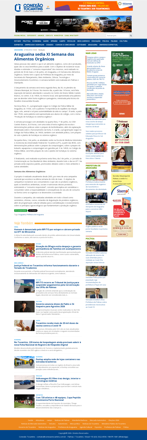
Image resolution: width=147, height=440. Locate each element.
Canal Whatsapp (71, 36)
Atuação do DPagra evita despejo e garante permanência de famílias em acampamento (58, 247)
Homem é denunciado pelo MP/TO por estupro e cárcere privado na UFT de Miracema (47, 230)
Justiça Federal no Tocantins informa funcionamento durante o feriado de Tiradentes (46, 266)
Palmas (114, 41)
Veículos (71, 41)
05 (27, 50)
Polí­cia (105, 41)
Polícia (126, 427)
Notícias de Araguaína (47, 427)
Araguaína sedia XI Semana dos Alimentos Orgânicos (44, 56)
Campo (62, 41)
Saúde (46, 41)
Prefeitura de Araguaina (35, 214)
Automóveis (62, 424)
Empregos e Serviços (34, 45)
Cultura (123, 41)
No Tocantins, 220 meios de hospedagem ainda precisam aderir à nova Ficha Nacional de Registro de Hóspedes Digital (47, 343)
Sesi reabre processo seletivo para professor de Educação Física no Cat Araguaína (96, 135)
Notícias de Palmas (62, 420)
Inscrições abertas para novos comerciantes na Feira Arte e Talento (95, 155)
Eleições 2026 (114, 420)
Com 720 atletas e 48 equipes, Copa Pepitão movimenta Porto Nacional (58, 398)
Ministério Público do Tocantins (114, 424)
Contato (49, 36)
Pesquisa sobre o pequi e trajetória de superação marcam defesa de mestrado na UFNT (96, 60)
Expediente (31, 36)
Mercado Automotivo (98, 420)
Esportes (18, 45)
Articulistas (40, 420)
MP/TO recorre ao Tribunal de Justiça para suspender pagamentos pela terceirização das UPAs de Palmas (57, 285)
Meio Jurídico (83, 41)
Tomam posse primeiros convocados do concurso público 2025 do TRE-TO (96, 77)
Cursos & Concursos (65, 45)
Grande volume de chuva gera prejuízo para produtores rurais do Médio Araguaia (96, 69)
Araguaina (22, 214)
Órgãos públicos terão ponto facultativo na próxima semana (96, 228)
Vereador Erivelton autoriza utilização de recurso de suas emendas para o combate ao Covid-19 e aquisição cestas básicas (96, 258)
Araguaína (92, 45)
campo (49, 420)
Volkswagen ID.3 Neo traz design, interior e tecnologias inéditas (58, 379)
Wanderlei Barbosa (79, 420)
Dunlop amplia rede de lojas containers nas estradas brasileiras (58, 360)
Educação (96, 41)
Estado (17, 41)
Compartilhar (20, 210)
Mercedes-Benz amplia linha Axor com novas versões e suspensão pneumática (95, 96)
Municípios (58, 36)
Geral (16, 227)
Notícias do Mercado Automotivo (33, 424)
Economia (36, 41)
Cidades (49, 45)
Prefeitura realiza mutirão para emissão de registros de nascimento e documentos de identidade (96, 185)
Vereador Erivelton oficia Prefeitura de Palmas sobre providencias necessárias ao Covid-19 (96, 303)
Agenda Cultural (86, 427)
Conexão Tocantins (27, 437)
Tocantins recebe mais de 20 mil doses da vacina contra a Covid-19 (57, 324)
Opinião (54, 41)
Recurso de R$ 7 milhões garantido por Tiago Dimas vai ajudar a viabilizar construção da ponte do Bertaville (97, 86)
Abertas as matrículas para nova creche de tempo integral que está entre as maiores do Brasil (96, 123)
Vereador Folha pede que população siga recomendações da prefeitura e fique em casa (96, 281)
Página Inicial (20, 36)
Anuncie (41, 36)
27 (25, 50)
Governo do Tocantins (27, 427)
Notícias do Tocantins (91, 424)
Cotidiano (81, 45)
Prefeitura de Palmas (112, 427)
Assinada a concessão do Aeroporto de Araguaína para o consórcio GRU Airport (95, 208)
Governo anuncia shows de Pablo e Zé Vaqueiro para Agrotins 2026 (55, 305)
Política (90, 238)
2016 (30, 50)
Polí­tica (26, 41)
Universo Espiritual (108, 45)
